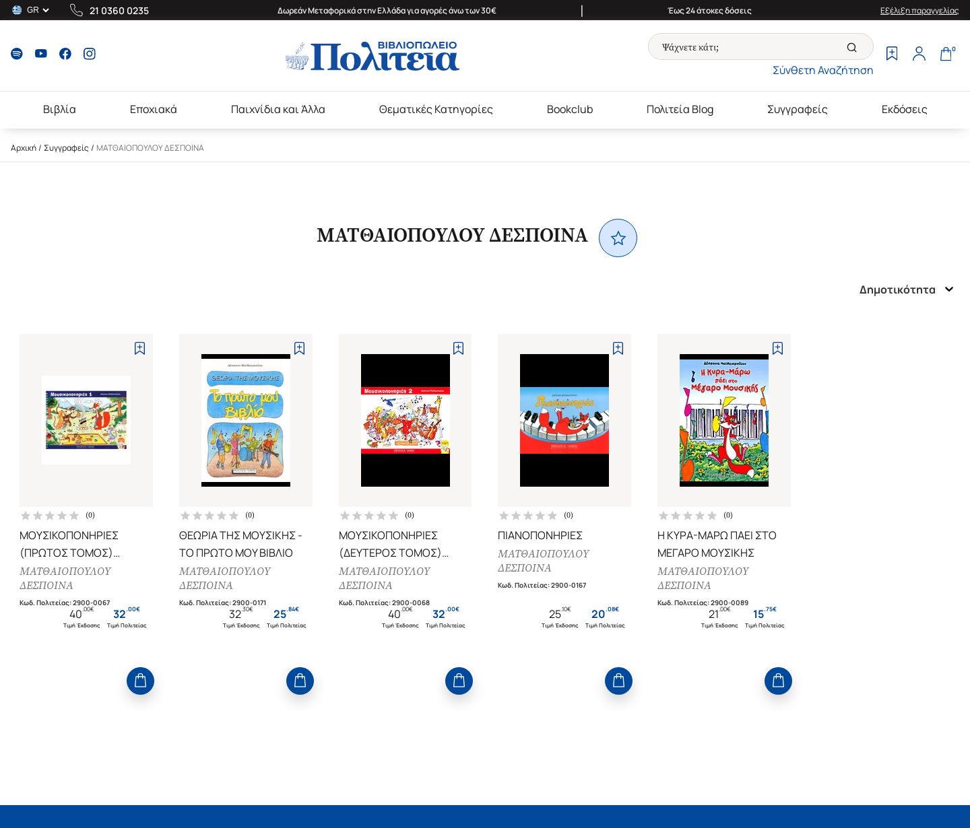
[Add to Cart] (140, 681)
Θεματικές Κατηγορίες (436, 109)
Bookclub (570, 109)
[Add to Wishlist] (140, 348)
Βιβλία (59, 109)
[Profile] (918, 55)
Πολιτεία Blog (680, 109)
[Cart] (945, 55)
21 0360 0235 (119, 10)
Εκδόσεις (905, 109)
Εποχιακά (153, 109)
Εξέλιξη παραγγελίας (919, 10)
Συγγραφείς (797, 109)
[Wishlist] (891, 55)
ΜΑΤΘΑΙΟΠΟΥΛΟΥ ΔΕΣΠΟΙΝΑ (65, 578)
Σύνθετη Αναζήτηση (823, 70)
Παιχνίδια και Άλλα (278, 109)
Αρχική (23, 147)
